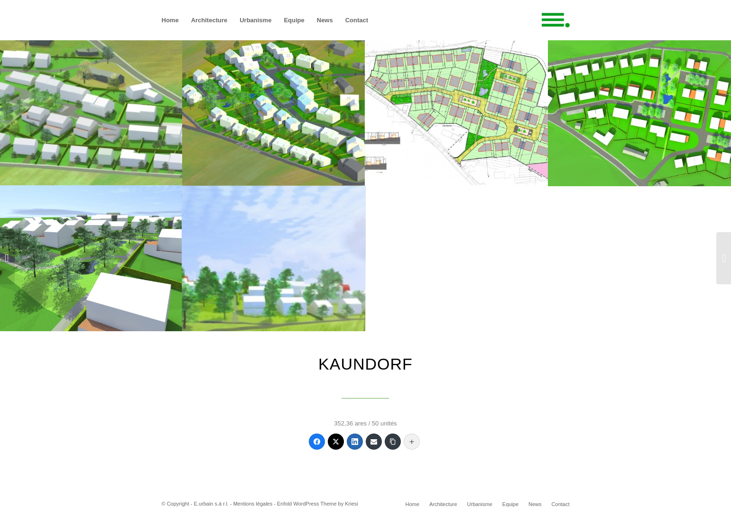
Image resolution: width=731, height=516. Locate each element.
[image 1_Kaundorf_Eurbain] (274, 112)
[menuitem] (170, 20)
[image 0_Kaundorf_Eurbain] (91, 112)
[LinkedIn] (355, 442)
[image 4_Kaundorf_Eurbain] (91, 258)
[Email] (374, 442)
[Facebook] (317, 442)
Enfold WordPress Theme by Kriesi (317, 504)
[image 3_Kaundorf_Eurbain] (639, 112)
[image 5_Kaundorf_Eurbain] (274, 258)
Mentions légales (253, 504)
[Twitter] (336, 442)
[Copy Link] (393, 442)
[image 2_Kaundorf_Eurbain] (456, 112)
